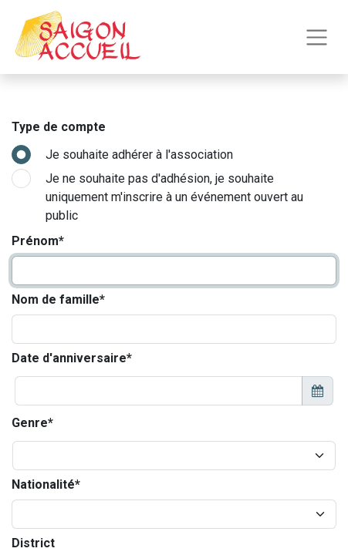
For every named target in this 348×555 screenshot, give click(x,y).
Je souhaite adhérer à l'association (139, 154)
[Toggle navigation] (316, 37)
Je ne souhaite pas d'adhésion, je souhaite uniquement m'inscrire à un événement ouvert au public (174, 197)
